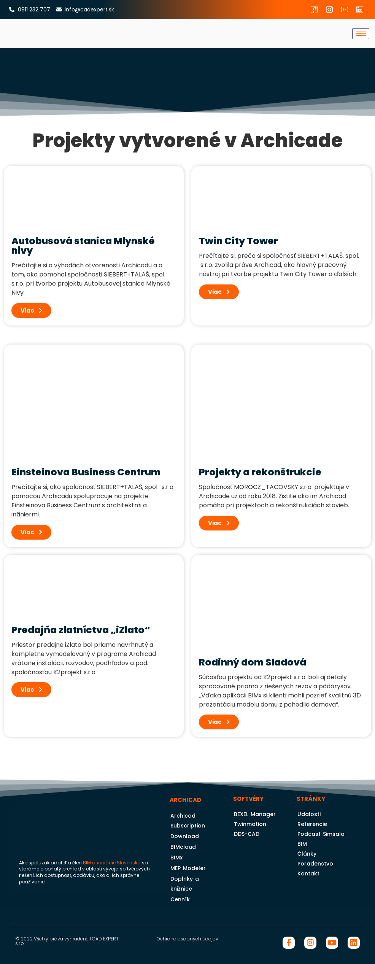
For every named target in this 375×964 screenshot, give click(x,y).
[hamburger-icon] (360, 33)
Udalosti (309, 814)
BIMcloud (183, 847)
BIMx (176, 857)
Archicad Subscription (187, 820)
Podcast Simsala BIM (321, 839)
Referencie (312, 824)
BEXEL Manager (255, 814)
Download (184, 836)
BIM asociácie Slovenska (112, 862)
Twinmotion (250, 824)
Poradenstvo (315, 863)
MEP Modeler (188, 868)
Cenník (180, 899)
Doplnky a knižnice (184, 884)
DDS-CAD (246, 834)
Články (306, 854)
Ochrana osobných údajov (187, 938)
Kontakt (308, 873)
